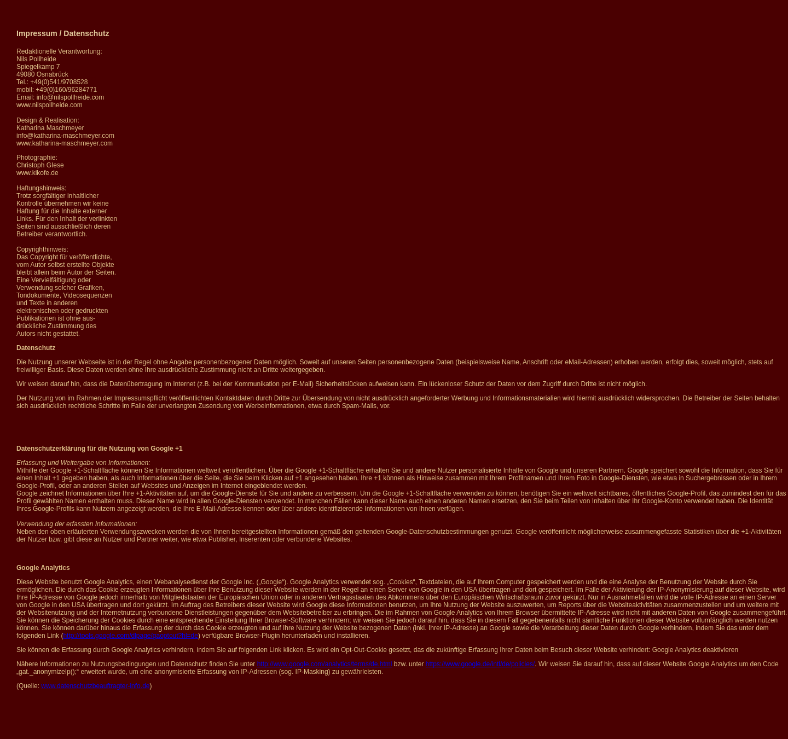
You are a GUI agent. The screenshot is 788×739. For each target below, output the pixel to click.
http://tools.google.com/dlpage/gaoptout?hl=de (130, 635)
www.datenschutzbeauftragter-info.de (95, 686)
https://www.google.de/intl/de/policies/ (480, 664)
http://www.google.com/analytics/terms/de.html (324, 664)
